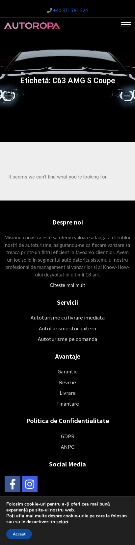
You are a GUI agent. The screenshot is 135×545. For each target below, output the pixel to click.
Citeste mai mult (67, 285)
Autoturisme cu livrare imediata (68, 317)
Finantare (67, 403)
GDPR (67, 436)
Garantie (68, 371)
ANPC (67, 446)
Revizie (67, 382)
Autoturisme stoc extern (67, 328)
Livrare (68, 392)
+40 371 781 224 (70, 10)
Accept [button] (19, 534)
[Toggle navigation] (126, 24)
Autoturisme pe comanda (67, 338)
